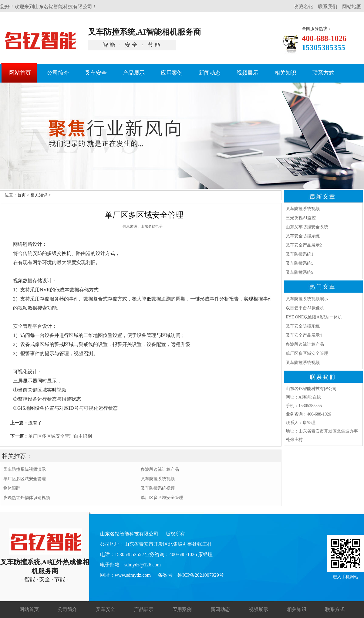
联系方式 (335, 609)
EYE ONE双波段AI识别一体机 (314, 317)
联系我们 (327, 6)
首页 (21, 195)
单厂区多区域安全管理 (24, 479)
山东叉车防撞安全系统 (307, 227)
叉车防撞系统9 (299, 272)
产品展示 (143, 609)
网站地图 (352, 6)
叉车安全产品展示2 (304, 245)
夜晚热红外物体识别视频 (26, 497)
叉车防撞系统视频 (158, 479)
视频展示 (258, 609)
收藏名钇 (303, 6)
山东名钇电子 (152, 226)
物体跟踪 (11, 488)
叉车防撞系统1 (299, 254)
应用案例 (182, 609)
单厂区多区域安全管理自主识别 (60, 436)
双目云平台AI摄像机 (305, 308)
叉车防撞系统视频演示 (24, 469)
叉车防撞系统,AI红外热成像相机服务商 (44, 555)
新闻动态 (220, 609)
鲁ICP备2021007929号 (200, 575)
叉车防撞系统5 (299, 263)
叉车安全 (105, 609)
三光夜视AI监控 (301, 218)
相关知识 (38, 195)
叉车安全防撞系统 (303, 236)
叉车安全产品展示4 (304, 335)
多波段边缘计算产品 (160, 469)
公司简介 (67, 609)
